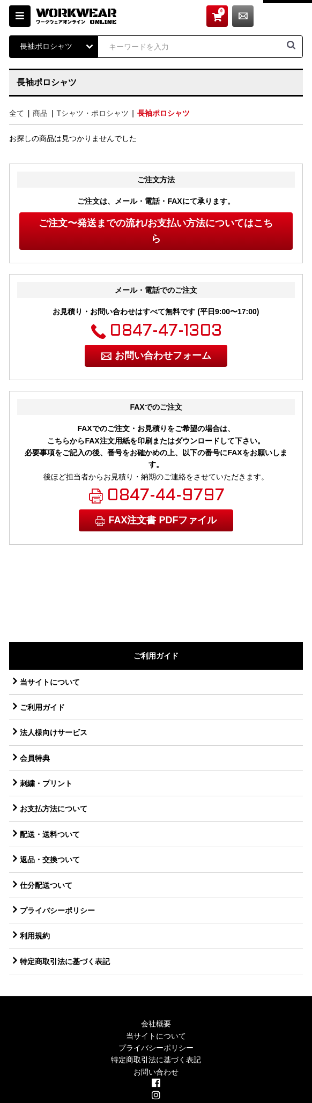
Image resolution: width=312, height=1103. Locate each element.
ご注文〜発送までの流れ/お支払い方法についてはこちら (156, 231)
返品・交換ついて (50, 859)
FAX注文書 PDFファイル (162, 520)
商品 (40, 113)
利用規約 (35, 935)
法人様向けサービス (53, 732)
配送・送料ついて (50, 834)
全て (16, 113)
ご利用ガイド (42, 707)
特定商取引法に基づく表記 (65, 961)
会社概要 (156, 1023)
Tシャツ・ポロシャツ (92, 113)
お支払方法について (53, 808)
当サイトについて (50, 682)
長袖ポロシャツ (163, 113)
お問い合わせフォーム (163, 355)
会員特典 (35, 758)
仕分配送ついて (46, 885)
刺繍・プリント (46, 783)
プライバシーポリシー (57, 910)
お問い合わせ (292, 16)
